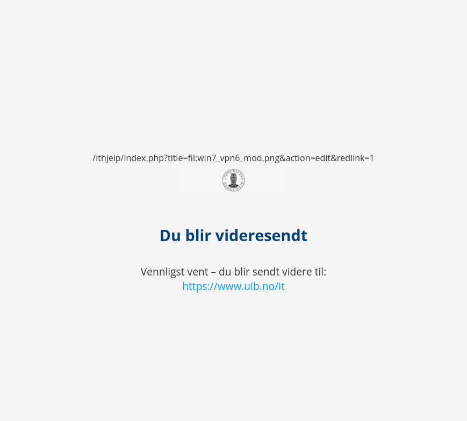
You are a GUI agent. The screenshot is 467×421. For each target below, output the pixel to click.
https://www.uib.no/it (233, 286)
